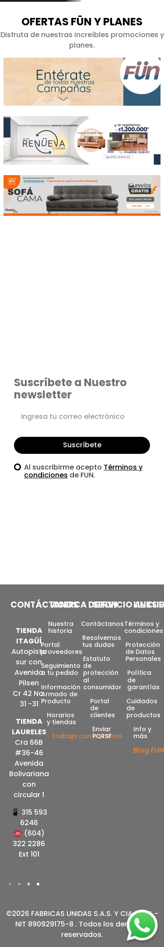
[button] (82, 87)
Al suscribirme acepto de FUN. (83, 471)
